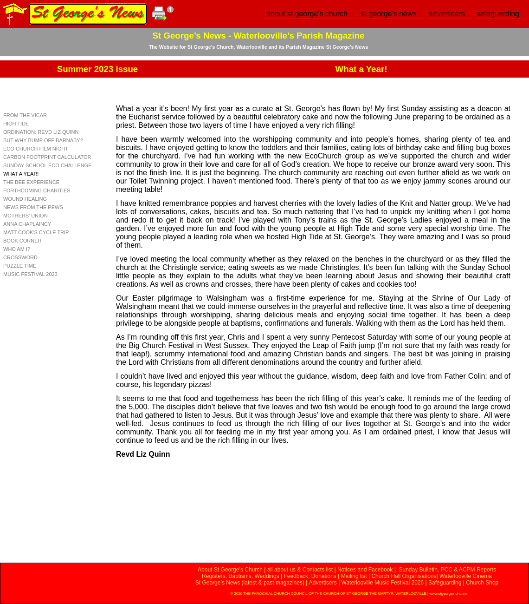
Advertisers (323, 582)
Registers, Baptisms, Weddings (240, 576)
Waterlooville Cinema (465, 576)
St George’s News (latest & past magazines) (249, 582)
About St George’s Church (230, 569)
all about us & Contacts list (300, 569)
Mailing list (354, 576)
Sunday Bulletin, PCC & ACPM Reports (447, 569)
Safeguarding (444, 582)
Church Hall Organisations (403, 576)
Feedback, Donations (310, 576)
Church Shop (482, 582)
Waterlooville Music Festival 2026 (384, 582)
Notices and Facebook (365, 569)
